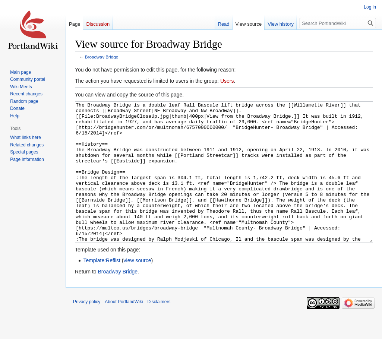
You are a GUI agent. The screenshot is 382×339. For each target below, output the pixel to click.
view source (137, 288)
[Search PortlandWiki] (338, 23)
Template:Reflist (101, 288)
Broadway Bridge (101, 56)
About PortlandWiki (124, 329)
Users (227, 81)
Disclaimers (158, 329)
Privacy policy (86, 329)
